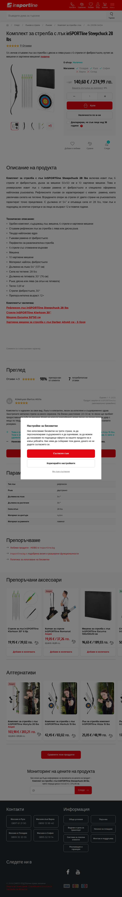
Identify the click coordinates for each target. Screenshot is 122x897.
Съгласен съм (61, 453)
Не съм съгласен (61, 471)
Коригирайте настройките (61, 463)
